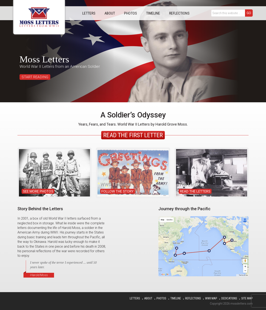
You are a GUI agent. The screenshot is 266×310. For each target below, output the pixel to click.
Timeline (175, 298)
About (148, 298)
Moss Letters (39, 17)
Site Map (247, 298)
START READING (35, 77)
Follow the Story (117, 191)
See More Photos (38, 191)
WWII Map (211, 298)
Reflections (193, 298)
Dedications (229, 298)
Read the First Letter (133, 135)
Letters (135, 298)
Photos (161, 298)
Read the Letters (195, 191)
